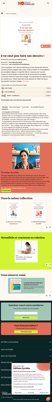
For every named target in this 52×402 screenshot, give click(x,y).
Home (2, 13)
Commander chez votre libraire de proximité (16, 100)
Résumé (5, 107)
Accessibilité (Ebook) (37, 107)
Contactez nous (26, 332)
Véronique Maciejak (15, 62)
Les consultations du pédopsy (19, 64)
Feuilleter (45, 46)
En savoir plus (5, 190)
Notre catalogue (11, 14)
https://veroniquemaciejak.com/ (13, 188)
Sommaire (25, 107)
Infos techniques (14, 107)
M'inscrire (26, 318)
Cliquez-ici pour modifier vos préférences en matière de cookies (26, 399)
